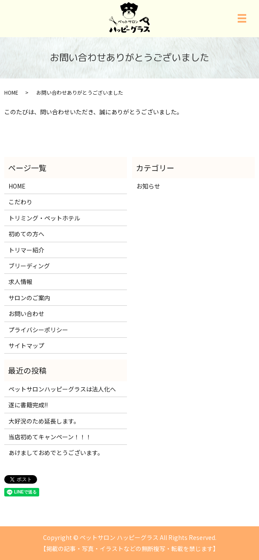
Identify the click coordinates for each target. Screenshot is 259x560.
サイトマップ (26, 345)
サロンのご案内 (29, 297)
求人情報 (20, 281)
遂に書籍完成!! (28, 404)
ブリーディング (29, 265)
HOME (11, 92)
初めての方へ (26, 233)
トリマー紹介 (26, 250)
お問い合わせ (26, 313)
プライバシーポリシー (38, 329)
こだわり (20, 201)
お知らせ (148, 186)
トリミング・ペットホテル (44, 218)
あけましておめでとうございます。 (56, 452)
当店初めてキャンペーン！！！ (50, 436)
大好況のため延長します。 (44, 421)
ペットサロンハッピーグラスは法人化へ (62, 389)
